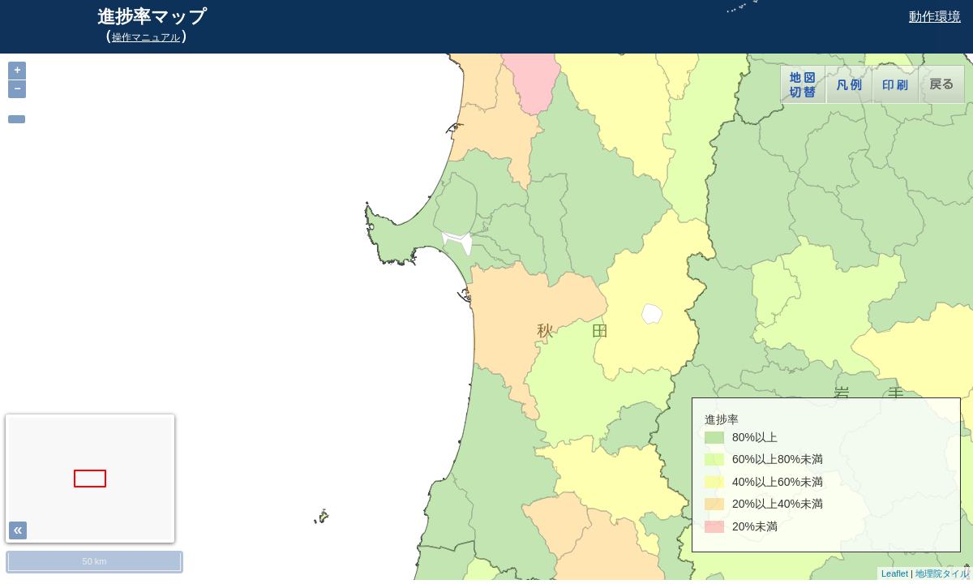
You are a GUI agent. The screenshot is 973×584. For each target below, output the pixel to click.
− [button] (17, 89)
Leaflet (894, 573)
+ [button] (17, 70)
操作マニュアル (146, 37)
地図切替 (803, 84)
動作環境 (935, 17)
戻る (942, 84)
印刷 (895, 84)
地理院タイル (942, 573)
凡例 (849, 84)
